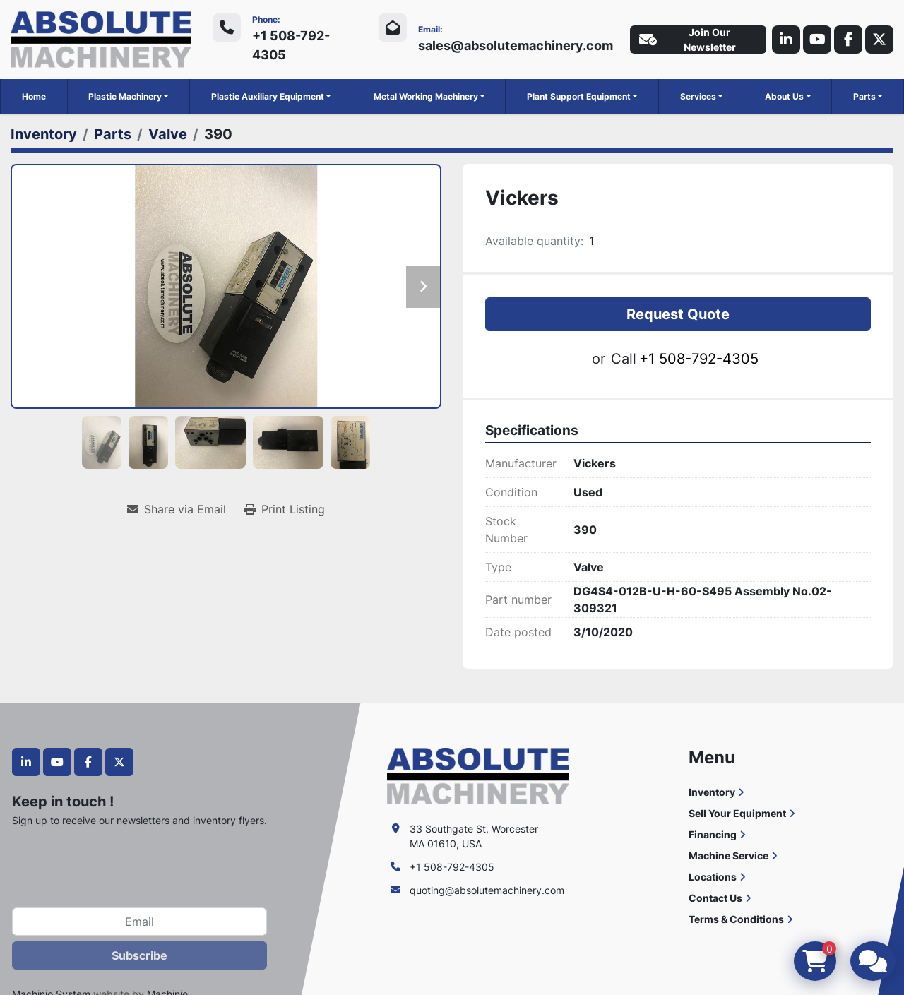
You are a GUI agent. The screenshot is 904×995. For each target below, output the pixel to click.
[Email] (139, 921)
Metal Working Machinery (426, 96)
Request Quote (678, 314)
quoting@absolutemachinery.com (487, 890)
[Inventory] (44, 134)
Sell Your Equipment (737, 813)
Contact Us (715, 898)
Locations (713, 877)
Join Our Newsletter (687, 39)
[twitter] (879, 39)
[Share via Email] (176, 509)
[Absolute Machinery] (478, 774)
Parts (864, 96)
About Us (784, 96)
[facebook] (848, 39)
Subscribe (139, 955)
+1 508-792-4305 (291, 45)
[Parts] (112, 134)
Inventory (712, 792)
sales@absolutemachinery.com (515, 45)
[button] (128, 96)
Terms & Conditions (736, 919)
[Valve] (167, 134)
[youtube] (817, 39)
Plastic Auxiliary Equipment (267, 96)
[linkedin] (786, 39)
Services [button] (698, 96)
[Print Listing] (284, 509)
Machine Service (728, 856)
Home (34, 96)
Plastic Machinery (125, 96)
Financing (713, 834)
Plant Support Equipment (579, 96)
